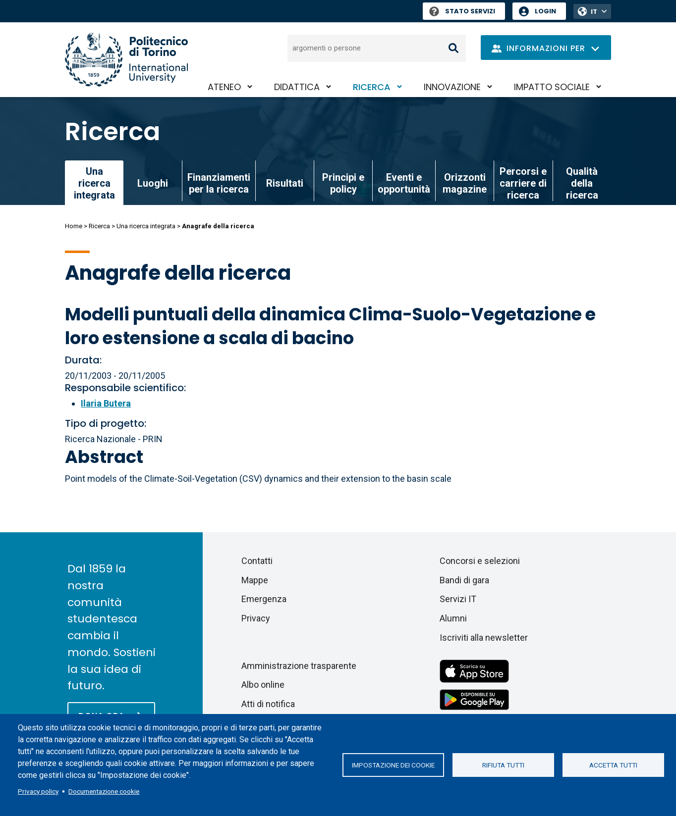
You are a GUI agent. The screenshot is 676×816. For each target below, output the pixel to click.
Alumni (453, 618)
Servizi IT (458, 599)
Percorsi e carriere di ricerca (523, 183)
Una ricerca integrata (145, 226)
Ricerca (372, 87)
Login (545, 11)
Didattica (297, 87)
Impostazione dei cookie (393, 765)
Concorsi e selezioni (480, 561)
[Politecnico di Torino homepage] (126, 60)
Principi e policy (343, 183)
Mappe (254, 580)
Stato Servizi (462, 11)
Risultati (284, 183)
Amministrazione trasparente (298, 666)
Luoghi (152, 183)
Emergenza (263, 599)
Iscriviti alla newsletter (484, 637)
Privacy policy (38, 791)
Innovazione (452, 87)
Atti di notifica (268, 704)
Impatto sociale (552, 87)
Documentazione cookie (103, 791)
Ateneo (224, 87)
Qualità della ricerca (582, 183)
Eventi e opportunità (404, 183)
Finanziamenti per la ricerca (218, 183)
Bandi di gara (464, 580)
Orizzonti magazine (465, 183)
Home (73, 226)
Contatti (257, 561)
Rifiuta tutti (503, 765)
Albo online (262, 684)
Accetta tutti (613, 765)
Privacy (255, 618)
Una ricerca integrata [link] (94, 183)
